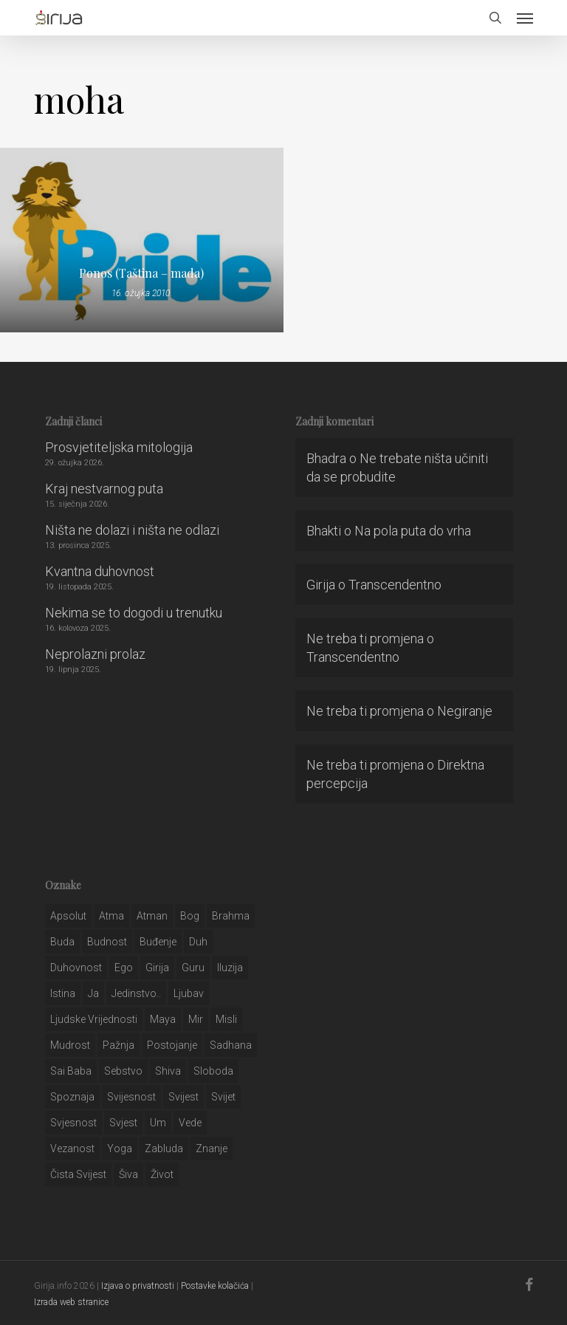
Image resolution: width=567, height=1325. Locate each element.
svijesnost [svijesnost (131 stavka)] (131, 1097)
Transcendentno (394, 584)
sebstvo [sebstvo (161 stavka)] (123, 1071)
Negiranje (464, 711)
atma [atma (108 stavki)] (111, 916)
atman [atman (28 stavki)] (152, 916)
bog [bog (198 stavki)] (189, 916)
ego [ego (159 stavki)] (123, 967)
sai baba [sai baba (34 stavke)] (71, 1071)
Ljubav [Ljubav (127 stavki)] (188, 993)
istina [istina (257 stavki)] (62, 993)
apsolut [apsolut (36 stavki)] (68, 916)
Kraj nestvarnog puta (104, 488)
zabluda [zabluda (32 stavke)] (164, 1148)
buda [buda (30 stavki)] (62, 942)
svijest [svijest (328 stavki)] (183, 1097)
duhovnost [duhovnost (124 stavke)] (76, 967)
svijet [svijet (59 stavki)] (223, 1097)
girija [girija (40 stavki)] (157, 967)
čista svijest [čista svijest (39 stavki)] (78, 1174)
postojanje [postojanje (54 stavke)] (172, 1045)
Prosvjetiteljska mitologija (119, 447)
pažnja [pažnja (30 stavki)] (118, 1045)
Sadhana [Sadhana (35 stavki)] (231, 1045)
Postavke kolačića (215, 1286)
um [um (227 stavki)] (158, 1123)
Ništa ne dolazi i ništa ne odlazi (132, 530)
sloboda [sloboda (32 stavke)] (213, 1071)
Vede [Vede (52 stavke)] (190, 1123)
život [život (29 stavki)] (162, 1174)
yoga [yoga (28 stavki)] (119, 1148)
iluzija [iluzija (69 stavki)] (230, 967)
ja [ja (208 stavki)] (93, 993)
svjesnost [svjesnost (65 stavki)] (73, 1123)
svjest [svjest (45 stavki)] (123, 1123)
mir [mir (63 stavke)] (195, 1019)
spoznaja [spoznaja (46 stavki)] (72, 1097)
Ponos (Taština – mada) (141, 273)
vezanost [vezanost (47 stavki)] (72, 1148)
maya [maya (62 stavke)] (163, 1019)
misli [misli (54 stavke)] (226, 1019)
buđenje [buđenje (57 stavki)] (158, 942)
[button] (525, 17)
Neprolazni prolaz (95, 654)
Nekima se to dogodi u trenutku (133, 612)
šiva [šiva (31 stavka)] (128, 1174)
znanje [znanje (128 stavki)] (211, 1148)
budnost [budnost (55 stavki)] (107, 942)
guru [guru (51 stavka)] (193, 967)
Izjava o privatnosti (137, 1286)
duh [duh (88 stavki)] (198, 942)
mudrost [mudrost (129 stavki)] (70, 1045)
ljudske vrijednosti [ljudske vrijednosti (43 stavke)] (93, 1019)
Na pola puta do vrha (412, 530)
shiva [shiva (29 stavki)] (168, 1071)
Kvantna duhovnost (99, 571)
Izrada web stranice (71, 1302)
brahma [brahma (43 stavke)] (231, 916)
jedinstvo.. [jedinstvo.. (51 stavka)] (136, 993)
